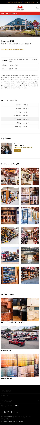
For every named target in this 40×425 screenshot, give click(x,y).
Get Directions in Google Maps (13, 50)
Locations (7, 13)
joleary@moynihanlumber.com (23, 147)
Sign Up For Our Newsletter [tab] (10, 406)
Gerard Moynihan (29, 2)
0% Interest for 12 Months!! (15, 2)
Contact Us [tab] (4, 395)
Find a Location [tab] (6, 390)
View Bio (17, 150)
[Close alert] (38, 2)
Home (2, 13)
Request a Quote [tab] (6, 401)
